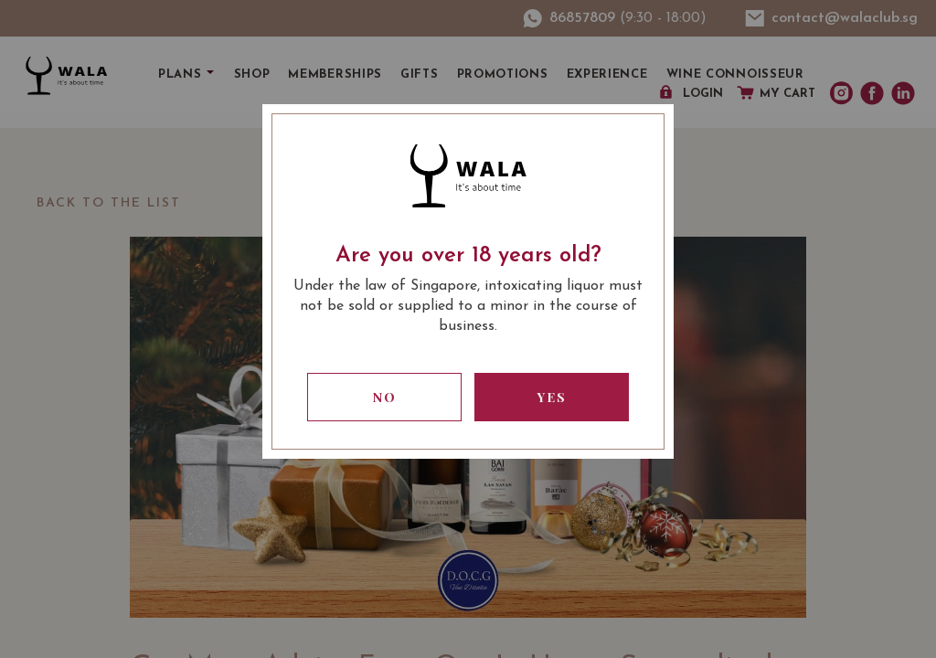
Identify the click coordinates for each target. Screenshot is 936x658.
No (385, 397)
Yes (552, 397)
